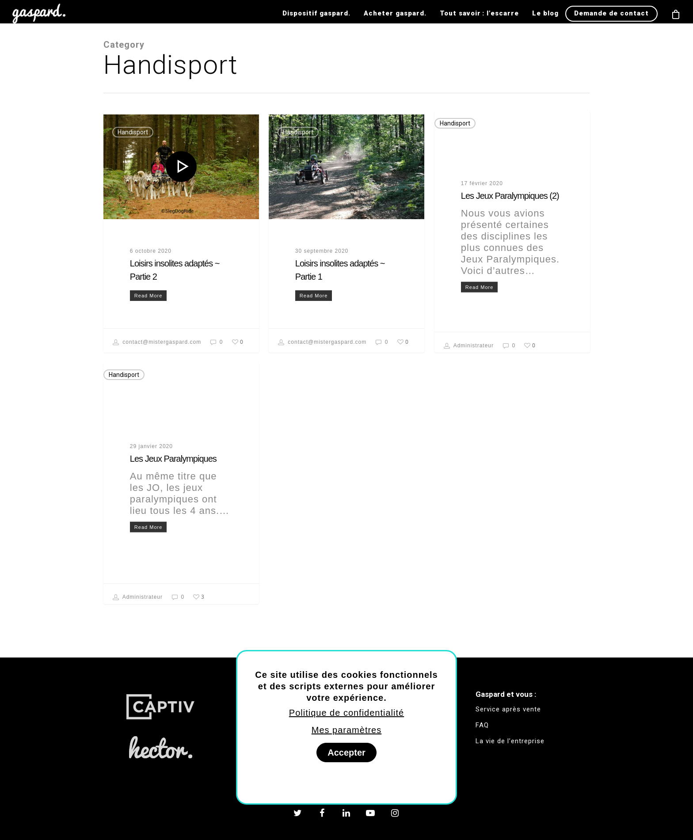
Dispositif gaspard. (316, 13)
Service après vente (508, 709)
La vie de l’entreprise (510, 741)
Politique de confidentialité (346, 713)
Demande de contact (611, 13)
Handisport (133, 132)
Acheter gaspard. (395, 13)
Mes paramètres (347, 730)
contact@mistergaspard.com (157, 342)
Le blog (545, 13)
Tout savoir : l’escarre (479, 13)
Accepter (346, 752)
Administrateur (469, 345)
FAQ (482, 725)
